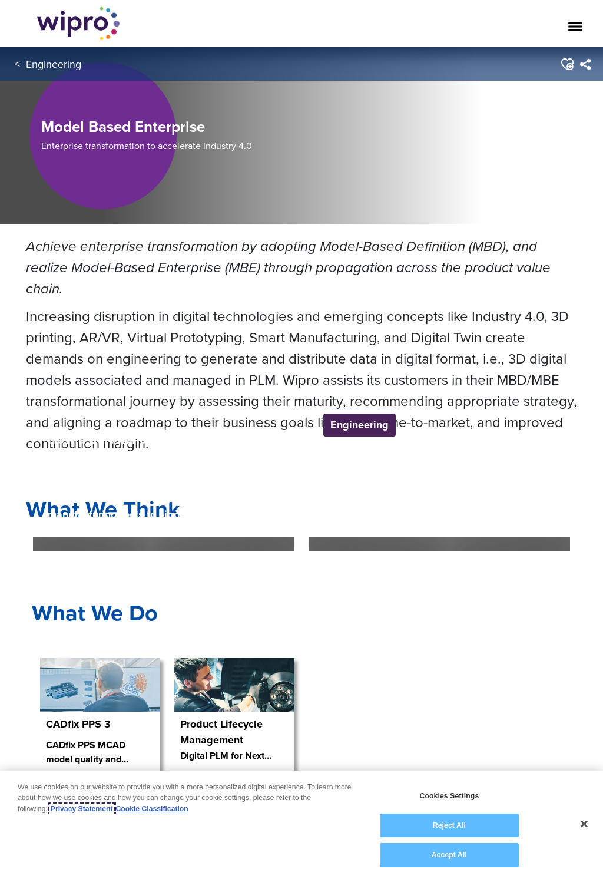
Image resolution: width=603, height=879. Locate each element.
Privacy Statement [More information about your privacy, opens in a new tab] (82, 809)
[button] (567, 64)
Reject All (449, 825)
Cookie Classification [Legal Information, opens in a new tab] (152, 809)
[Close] (584, 824)
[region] (301, 825)
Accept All (449, 855)
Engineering (53, 64)
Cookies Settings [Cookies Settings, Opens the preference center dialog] (449, 796)
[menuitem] (585, 64)
